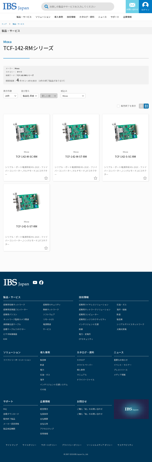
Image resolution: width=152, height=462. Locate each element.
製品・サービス (24, 16)
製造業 (120, 319)
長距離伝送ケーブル (12, 324)
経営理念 (44, 408)
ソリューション (42, 16)
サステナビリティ (125, 444)
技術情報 (71, 16)
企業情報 (127, 16)
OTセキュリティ (86, 339)
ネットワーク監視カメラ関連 (16, 319)
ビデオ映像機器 (10, 334)
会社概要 (44, 418)
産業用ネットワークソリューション (94, 309)
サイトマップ (12, 444)
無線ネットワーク (51, 309)
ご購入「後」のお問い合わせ (90, 413)
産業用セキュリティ (52, 304)
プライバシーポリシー (72, 444)
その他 (43, 389)
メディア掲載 (120, 374)
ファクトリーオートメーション (17, 359)
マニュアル (82, 374)
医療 (81, 329)
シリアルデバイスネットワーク (130, 324)
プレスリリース (121, 369)
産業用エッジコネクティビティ (92, 319)
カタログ (81, 359)
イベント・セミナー (123, 364)
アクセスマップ (47, 428)
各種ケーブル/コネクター (14, 329)
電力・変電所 (85, 334)
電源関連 (47, 324)
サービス (47, 329)
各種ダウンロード (11, 413)
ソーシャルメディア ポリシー (100, 444)
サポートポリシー (49, 444)
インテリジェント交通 (89, 324)
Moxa (7, 41)
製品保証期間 (9, 428)
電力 (42, 369)
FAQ (5, 408)
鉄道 (119, 314)
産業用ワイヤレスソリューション (93, 304)
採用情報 (44, 433)
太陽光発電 (122, 329)
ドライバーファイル (85, 379)
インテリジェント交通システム (54, 384)
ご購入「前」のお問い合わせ (90, 408)
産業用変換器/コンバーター (15, 309)
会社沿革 (44, 423)
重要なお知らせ (121, 359)
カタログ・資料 (86, 16)
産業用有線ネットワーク (14, 304)
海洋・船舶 (122, 309)
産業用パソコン (10, 314)
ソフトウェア (49, 314)
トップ (4, 24)
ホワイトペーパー (85, 364)
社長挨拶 (44, 413)
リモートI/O (48, 319)
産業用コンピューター (89, 314)
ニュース (102, 16)
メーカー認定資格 (11, 423)
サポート (115, 16)
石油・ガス (122, 304)
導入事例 (58, 16)
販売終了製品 (9, 418)
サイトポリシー (29, 444)
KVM (5, 339)
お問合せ (82, 401)
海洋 (42, 379)
